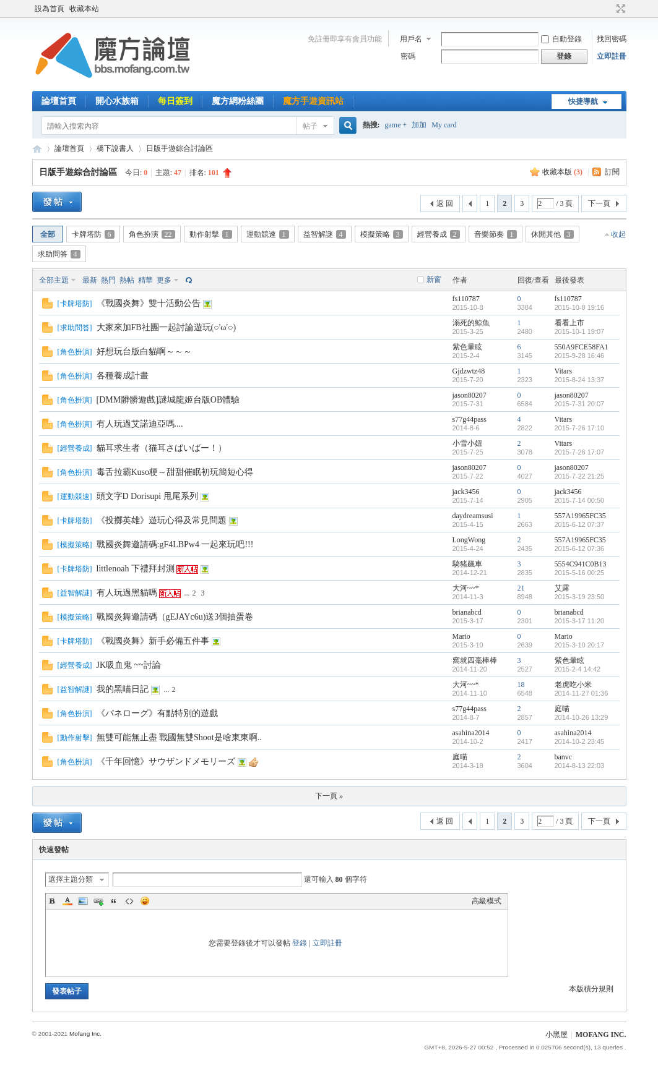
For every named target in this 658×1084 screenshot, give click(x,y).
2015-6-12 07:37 (580, 524)
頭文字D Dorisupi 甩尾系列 (147, 496)
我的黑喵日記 (123, 689)
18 (521, 684)
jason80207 (469, 395)
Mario (461, 636)
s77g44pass (469, 419)
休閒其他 (552, 234)
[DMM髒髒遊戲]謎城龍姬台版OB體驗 (168, 399)
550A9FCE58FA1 (581, 347)
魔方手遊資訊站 (313, 101)
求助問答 (59, 254)
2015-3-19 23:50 (580, 596)
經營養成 (438, 234)
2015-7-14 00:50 (580, 500)
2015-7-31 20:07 (580, 404)
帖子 (310, 126)
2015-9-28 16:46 (580, 355)
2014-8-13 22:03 (580, 765)
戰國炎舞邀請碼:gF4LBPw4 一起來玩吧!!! (175, 544)
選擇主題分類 (70, 879)
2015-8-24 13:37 (580, 379)
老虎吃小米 (573, 684)
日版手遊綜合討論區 (179, 148)
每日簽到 (175, 101)
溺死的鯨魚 (471, 322)
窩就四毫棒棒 (474, 660)
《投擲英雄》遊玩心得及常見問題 (162, 520)
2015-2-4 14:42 (578, 669)
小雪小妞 (467, 443)
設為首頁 (49, 8)
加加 (419, 125)
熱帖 (126, 280)
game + (396, 125)
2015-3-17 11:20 (580, 621)
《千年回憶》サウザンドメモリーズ (166, 761)
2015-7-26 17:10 (580, 428)
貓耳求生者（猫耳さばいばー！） (162, 448)
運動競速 (267, 234)
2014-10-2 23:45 (580, 741)
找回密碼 (611, 39)
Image (83, 901)
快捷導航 (583, 101)
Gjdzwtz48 (468, 371)
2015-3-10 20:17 (580, 645)
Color (67, 901)
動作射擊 (210, 234)
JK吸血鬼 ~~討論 (129, 665)
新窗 (433, 279)
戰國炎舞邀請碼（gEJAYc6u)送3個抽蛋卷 (175, 616)
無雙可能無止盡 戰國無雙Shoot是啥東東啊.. (179, 737)
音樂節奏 (495, 234)
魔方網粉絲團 (238, 101)
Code (129, 901)
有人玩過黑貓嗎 (127, 592)
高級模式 (486, 901)
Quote (114, 901)
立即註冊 (611, 56)
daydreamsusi (472, 515)
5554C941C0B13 (581, 564)
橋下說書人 (115, 148)
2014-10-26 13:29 (581, 717)
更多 (164, 280)
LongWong (469, 540)
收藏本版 (562, 172)
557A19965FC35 (580, 515)
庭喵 (562, 708)
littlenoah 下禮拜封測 (136, 568)
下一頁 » (329, 796)
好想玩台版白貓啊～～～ (144, 351)
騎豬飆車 (467, 564)
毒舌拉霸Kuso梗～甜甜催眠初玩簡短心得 (175, 472)
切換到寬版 (619, 8)
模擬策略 (381, 234)
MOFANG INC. (601, 1034)
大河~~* (465, 588)
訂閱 (612, 172)
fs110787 (466, 298)
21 (521, 588)
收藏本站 (84, 8)
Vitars (564, 371)
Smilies (145, 901)
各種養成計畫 (123, 375)
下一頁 (599, 203)
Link (98, 901)
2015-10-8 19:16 (580, 307)
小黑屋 (556, 1034)
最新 (89, 280)
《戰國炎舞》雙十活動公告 (149, 303)
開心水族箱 (117, 101)
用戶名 (411, 39)
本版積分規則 (591, 988)
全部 (47, 234)
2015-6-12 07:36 (580, 548)
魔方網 (37, 149)
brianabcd (467, 612)
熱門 (108, 280)
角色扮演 (152, 234)
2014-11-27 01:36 (581, 693)
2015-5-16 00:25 (580, 572)
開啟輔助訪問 (609, 8)
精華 (145, 280)
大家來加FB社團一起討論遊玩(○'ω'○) (166, 327)
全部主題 (54, 280)
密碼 (407, 56)
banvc (564, 757)
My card (443, 125)
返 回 (444, 203)
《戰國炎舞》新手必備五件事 (153, 641)
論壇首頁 (58, 101)
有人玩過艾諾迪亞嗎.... (140, 424)
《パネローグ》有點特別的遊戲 (157, 713)
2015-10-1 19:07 (580, 331)
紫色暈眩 (467, 347)
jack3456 (466, 491)
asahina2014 (471, 732)
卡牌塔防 (93, 234)
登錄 (299, 943)
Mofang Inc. (85, 1033)
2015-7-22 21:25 (580, 476)
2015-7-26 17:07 (580, 452)
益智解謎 (324, 234)
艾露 (562, 588)
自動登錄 (561, 39)
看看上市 (569, 322)
